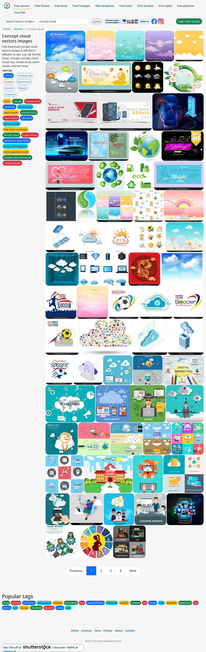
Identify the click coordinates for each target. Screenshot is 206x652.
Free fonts (61, 6)
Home (7, 29)
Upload (96, 21)
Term (97, 630)
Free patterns (185, 6)
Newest (9, 81)
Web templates (104, 6)
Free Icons (125, 6)
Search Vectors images (19, 21)
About (118, 630)
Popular (23, 88)
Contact (130, 630)
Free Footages (81, 6)
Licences (86, 630)
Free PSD (19, 12)
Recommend (24, 81)
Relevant (9, 88)
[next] (132, 570)
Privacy (107, 630)
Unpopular (10, 94)
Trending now (24, 75)
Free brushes (145, 6)
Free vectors (21, 6)
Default (8, 75)
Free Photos (42, 6)
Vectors (18, 29)
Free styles (165, 6)
